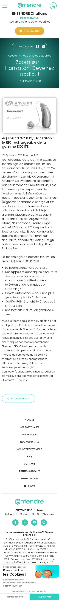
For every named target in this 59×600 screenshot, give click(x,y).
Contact (29, 464)
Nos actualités (29, 442)
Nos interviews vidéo (29, 449)
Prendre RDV (30, 31)
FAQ (29, 456)
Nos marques (30, 434)
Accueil (29, 420)
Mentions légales (29, 471)
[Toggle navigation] (4, 6)
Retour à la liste (18, 398)
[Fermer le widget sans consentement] (14, 567)
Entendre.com (29, 478)
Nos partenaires (29, 427)
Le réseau (29, 486)
